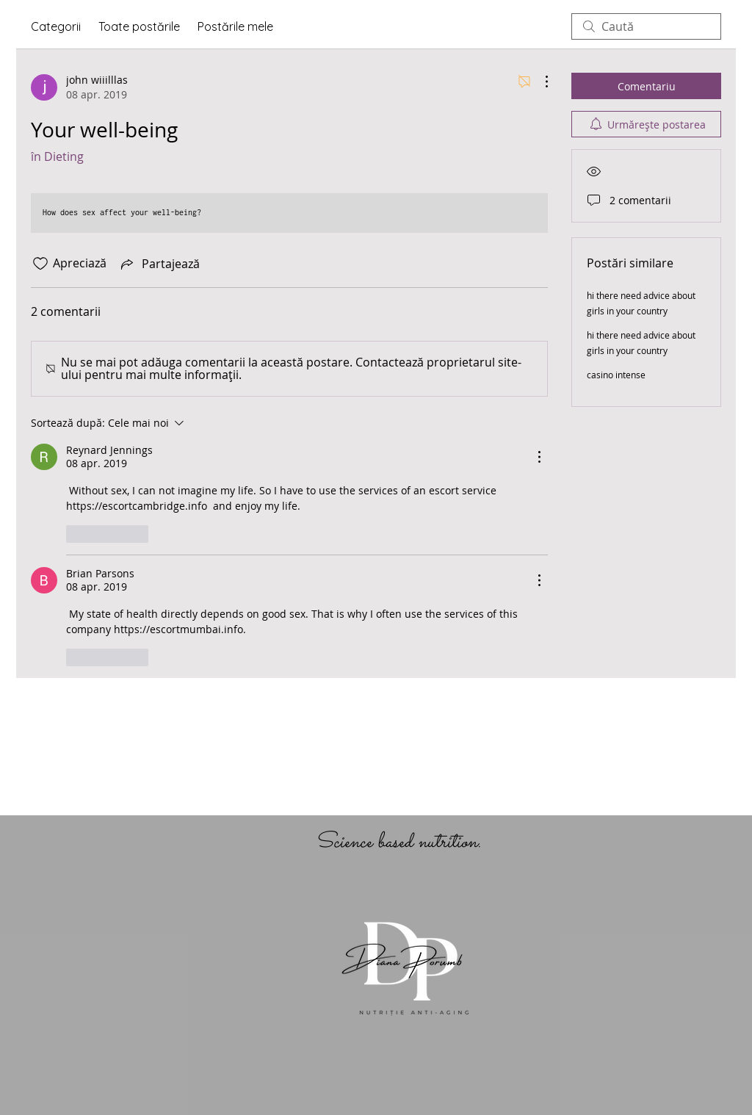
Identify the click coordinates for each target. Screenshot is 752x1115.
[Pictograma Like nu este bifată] (40, 264)
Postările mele (235, 26)
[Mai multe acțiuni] (539, 81)
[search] (646, 26)
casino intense (616, 374)
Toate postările (139, 26)
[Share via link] (159, 264)
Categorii (56, 26)
